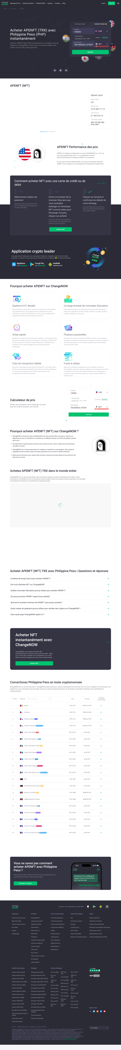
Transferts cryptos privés (38, 940)
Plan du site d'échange (37, 1018)
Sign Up (111, 3)
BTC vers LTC (74, 985)
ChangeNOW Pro (35, 918)
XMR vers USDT (63, 1000)
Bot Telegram (34, 959)
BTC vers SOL (74, 1007)
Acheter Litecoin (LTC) (18, 994)
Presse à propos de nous (18, 918)
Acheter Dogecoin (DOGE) (19, 991)
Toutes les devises (36, 1015)
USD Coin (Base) (29, 819)
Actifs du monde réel (36, 943)
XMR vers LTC (64, 986)
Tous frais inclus (79, 36)
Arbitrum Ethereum (30, 725)
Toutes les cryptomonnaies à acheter (20, 1014)
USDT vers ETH (73, 976)
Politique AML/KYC (94, 918)
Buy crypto (13, 9)
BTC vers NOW (73, 997)
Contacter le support (25, 883)
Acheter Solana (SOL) (17, 1007)
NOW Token (34, 933)
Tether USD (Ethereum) (31, 739)
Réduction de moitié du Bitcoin (79, 937)
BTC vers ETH (54, 998)
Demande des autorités (95, 933)
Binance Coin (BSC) (30, 792)
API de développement (57, 918)
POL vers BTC (74, 1004)
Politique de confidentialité (96, 924)
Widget (53, 930)
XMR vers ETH (65, 989)
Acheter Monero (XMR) (18, 997)
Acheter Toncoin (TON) (18, 1004)
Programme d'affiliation (57, 927)
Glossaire (73, 924)
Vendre (98, 37)
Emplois (14, 930)
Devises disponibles (76, 933)
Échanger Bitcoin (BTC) (37, 972)
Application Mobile (36, 924)
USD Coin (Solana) (30, 812)
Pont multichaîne (55, 940)
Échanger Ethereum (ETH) (38, 975)
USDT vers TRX (63, 973)
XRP (25, 779)
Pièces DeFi (34, 949)
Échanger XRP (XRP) (36, 1004)
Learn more (102, 183)
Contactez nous (75, 927)
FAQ (72, 918)
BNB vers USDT (63, 1005)
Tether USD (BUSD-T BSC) (32, 746)
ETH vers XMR (55, 985)
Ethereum (27, 712)
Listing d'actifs (55, 937)
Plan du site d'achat (17, 1021)
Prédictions (34, 937)
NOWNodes (55, 949)
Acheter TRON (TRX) (17, 1000)
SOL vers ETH (74, 972)
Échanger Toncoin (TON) (37, 1000)
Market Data (47, 131)
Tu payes (76, 29)
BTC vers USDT (53, 976)
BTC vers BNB (64, 996)
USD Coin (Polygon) (30, 826)
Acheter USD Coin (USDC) (19, 985)
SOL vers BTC (54, 1001)
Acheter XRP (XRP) (17, 988)
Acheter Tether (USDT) (18, 978)
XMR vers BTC (55, 991)
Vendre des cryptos (17, 1018)
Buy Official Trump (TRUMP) (19, 1010)
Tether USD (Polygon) (31, 766)
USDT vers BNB (73, 981)
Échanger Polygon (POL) (37, 997)
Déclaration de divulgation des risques (99, 927)
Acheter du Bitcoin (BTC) (18, 972)
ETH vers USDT (73, 989)
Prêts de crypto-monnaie (38, 956)
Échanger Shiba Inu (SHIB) (38, 1007)
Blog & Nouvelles (16, 921)
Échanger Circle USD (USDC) (38, 985)
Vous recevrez (78, 42)
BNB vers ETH (54, 994)
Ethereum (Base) (29, 719)
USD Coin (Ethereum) (31, 806)
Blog (64, 3)
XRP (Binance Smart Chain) (32, 786)
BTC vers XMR (55, 972)
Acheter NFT (60, 229)
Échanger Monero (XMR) (38, 988)
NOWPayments (56, 943)
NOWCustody (55, 946)
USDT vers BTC (53, 1005)
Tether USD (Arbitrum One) (32, 772)
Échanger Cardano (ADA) (38, 991)
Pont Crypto (34, 952)
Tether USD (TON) (30, 759)
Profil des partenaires (56, 921)
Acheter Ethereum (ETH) (18, 975)
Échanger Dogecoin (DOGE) (38, 994)
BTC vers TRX (74, 993)
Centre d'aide (74, 930)
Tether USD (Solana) (30, 752)
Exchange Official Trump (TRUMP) (37, 1011)
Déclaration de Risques (70, 1039)
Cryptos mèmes (35, 946)
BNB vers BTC (64, 983)
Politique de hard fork (95, 930)
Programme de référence (57, 924)
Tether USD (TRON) (30, 732)
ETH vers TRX (74, 1001)
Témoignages (15, 933)
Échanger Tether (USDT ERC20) (39, 978)
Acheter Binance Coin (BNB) (19, 981)
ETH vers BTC (54, 988)
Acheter (90, 52)
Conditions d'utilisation (95, 921)
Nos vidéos (15, 927)
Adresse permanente (36, 921)
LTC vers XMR (64, 977)
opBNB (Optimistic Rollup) (32, 799)
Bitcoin (26, 705)
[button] (102, 31)
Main (5, 9)
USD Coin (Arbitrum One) (32, 832)
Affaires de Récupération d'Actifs (98, 937)
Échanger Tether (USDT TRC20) (39, 981)
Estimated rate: (78, 38)
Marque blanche (55, 933)
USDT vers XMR (53, 981)
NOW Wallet (35, 927)
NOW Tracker (35, 930)
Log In (103, 3)
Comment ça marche (76, 921)
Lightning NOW (35, 962)
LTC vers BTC (64, 993)
